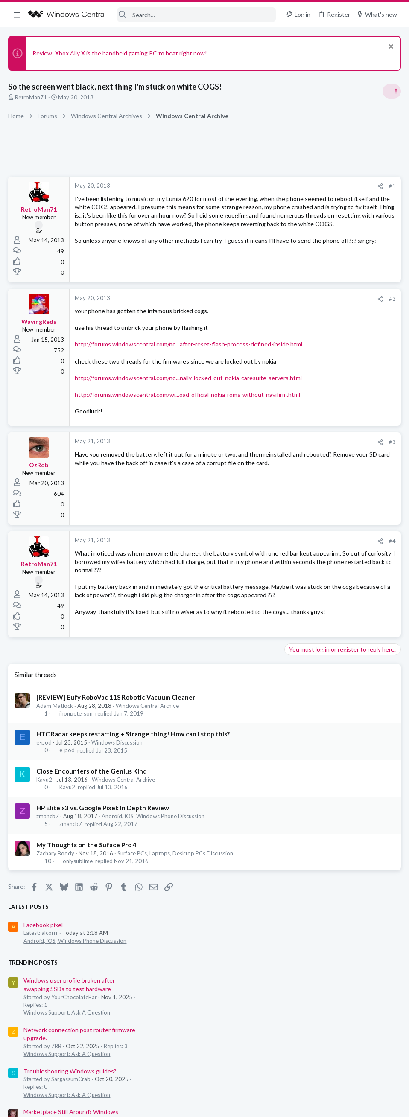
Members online (297, 472)
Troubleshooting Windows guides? (334, 345)
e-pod (44, 796)
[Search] (196, 14)
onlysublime (78, 914)
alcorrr (391, 577)
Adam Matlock (55, 759)
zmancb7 (48, 870)
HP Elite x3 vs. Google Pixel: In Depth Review (103, 861)
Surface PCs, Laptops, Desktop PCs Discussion (176, 906)
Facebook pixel (307, 198)
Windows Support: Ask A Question (331, 286)
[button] (17, 14)
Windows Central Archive (147, 759)
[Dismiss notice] (389, 47)
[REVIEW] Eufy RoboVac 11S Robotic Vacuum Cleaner (116, 751)
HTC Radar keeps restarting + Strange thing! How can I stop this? (133, 787)
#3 (255, 481)
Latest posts (292, 180)
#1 (255, 186)
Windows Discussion (117, 796)
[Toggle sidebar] (391, 91)
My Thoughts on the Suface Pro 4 (87, 898)
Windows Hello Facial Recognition (332, 427)
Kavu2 (45, 833)
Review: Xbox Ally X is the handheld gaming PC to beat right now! (120, 53)
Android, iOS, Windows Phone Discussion (153, 870)
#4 (255, 580)
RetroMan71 (31, 97)
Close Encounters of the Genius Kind (92, 825)
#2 (255, 304)
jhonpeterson (76, 767)
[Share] (243, 186)
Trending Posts (297, 236)
